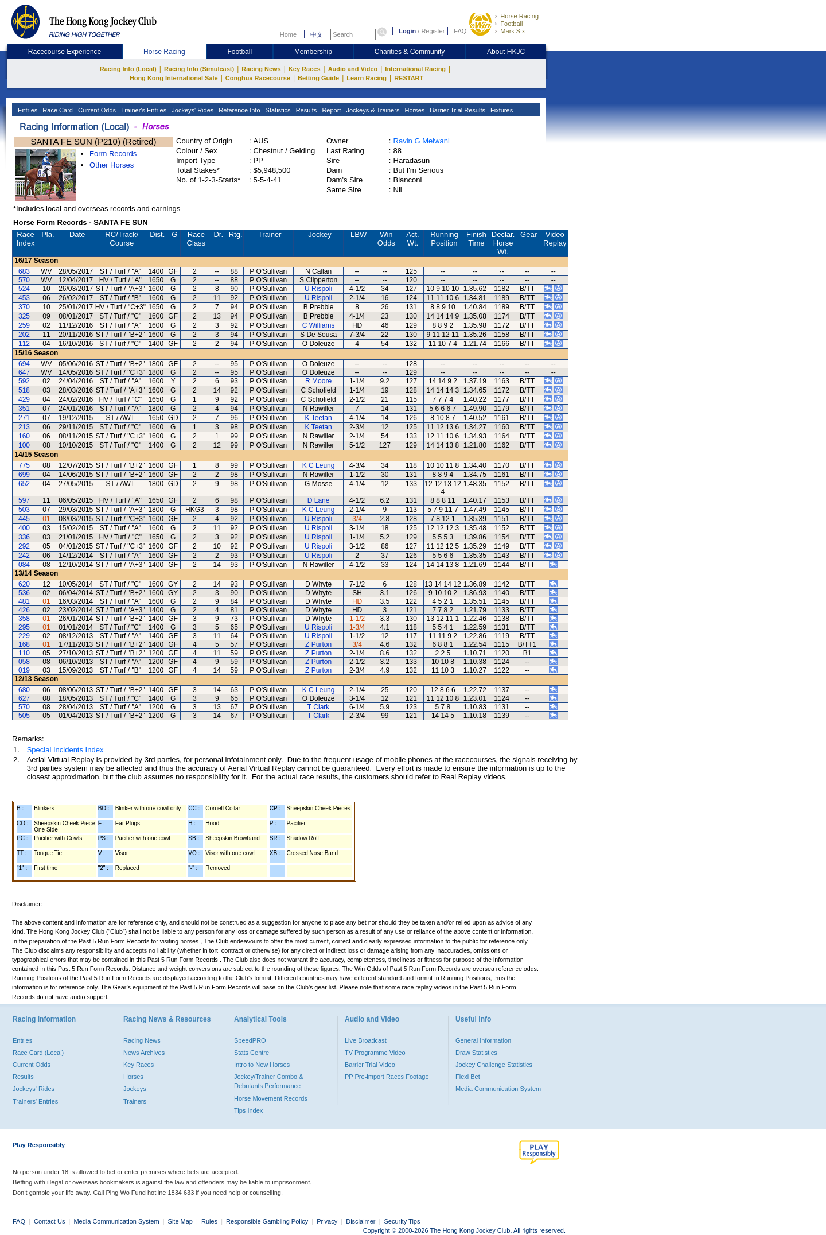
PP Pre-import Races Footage (387, 1076)
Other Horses (111, 165)
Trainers (134, 1101)
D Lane (318, 500)
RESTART (408, 78)
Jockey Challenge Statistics (493, 1064)
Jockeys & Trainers (371, 110)
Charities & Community (410, 52)
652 (24, 484)
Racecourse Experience (64, 52)
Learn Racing (366, 78)
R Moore (318, 381)
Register (433, 31)
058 (24, 662)
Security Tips (402, 1221)
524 (24, 289)
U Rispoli (318, 289)
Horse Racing (519, 16)
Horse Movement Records (270, 1098)
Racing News (260, 68)
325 (24, 316)
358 (24, 619)
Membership (313, 52)
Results (305, 110)
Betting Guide (318, 78)
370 (24, 307)
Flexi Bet (467, 1076)
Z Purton (318, 644)
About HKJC (506, 52)
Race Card (57, 110)
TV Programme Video (375, 1052)
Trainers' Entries (35, 1101)
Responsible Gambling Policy (267, 1221)
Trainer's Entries (142, 110)
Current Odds (96, 110)
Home (288, 34)
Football (511, 23)
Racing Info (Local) (128, 68)
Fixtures (501, 110)
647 (24, 372)
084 (24, 565)
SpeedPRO (250, 1040)
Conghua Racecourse (257, 78)
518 (24, 390)
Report (330, 110)
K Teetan (318, 418)
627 (24, 698)
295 (24, 627)
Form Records (113, 153)
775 (24, 465)
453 (24, 298)
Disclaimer (360, 1221)
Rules (210, 1221)
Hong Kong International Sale (174, 78)
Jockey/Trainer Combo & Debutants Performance (268, 1081)
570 (24, 280)
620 (24, 584)
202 (24, 335)
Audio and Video (353, 68)
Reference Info (238, 110)
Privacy (327, 1221)
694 (24, 364)
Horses (413, 110)
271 (24, 418)
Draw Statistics (476, 1052)
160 (24, 436)
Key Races (305, 68)
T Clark (318, 707)
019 (24, 670)
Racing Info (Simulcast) (199, 68)
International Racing (415, 68)
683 (24, 271)
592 (24, 381)
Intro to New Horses (262, 1064)
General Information (483, 1040)
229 (24, 636)
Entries (26, 110)
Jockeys (134, 1088)
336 (24, 537)
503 (24, 510)
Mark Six (512, 31)
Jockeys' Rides (191, 110)
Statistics (277, 110)
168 (24, 644)
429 (24, 399)
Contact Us (49, 1221)
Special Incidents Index (65, 749)
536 (24, 593)
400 (24, 528)
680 (24, 690)
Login (407, 31)
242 (24, 556)
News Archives (144, 1052)
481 (24, 601)
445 (24, 519)
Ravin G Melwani (421, 141)
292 (24, 546)
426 (24, 610)
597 (24, 500)
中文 (316, 34)
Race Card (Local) (38, 1052)
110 (24, 653)
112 (24, 344)
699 (24, 475)
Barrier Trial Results (456, 110)
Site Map (180, 1221)
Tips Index (248, 1110)
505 (24, 716)
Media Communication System (498, 1088)
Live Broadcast (366, 1040)
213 (24, 427)
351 (24, 409)
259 (24, 325)
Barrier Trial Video (370, 1064)
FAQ (460, 31)
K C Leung (318, 465)
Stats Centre (251, 1052)
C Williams (318, 325)
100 (24, 445)
